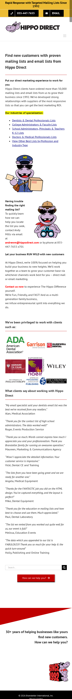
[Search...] (33, 567)
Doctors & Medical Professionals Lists (34, 137)
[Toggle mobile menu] (65, 36)
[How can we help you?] (36, 578)
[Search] (64, 567)
